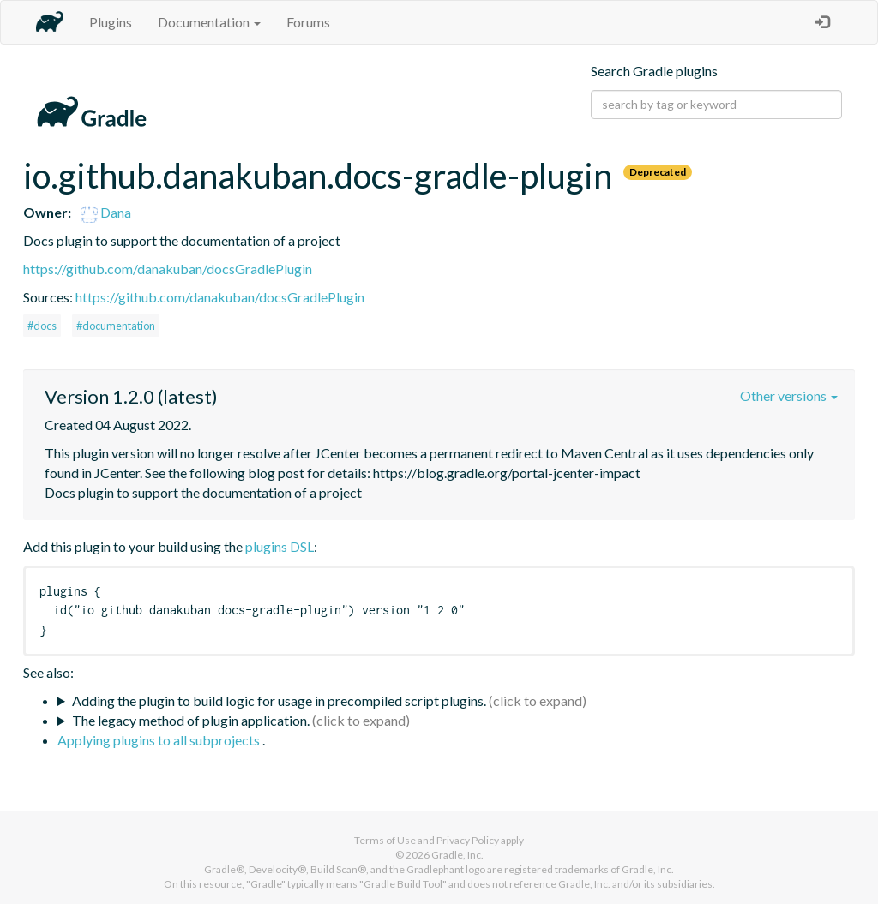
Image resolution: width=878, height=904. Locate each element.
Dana (106, 212)
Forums (308, 22)
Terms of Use (385, 840)
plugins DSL (279, 546)
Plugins (110, 22)
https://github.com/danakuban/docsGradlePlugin (167, 268)
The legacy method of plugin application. (191, 720)
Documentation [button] (209, 22)
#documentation (115, 325)
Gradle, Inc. (457, 854)
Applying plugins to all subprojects (159, 740)
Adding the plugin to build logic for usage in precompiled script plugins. (279, 700)
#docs (42, 325)
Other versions (789, 395)
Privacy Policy (467, 840)
